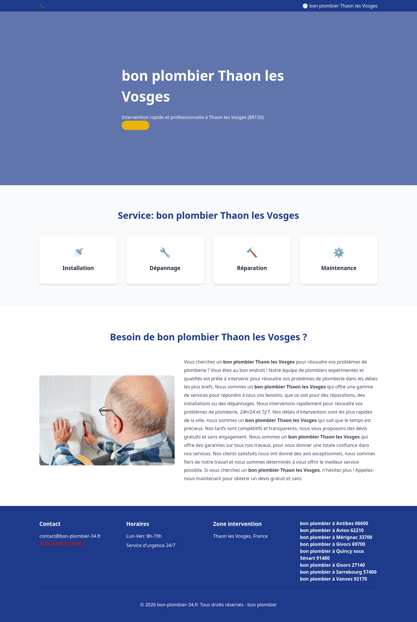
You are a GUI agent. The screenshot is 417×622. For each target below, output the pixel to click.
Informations (70, 543)
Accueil (47, 543)
